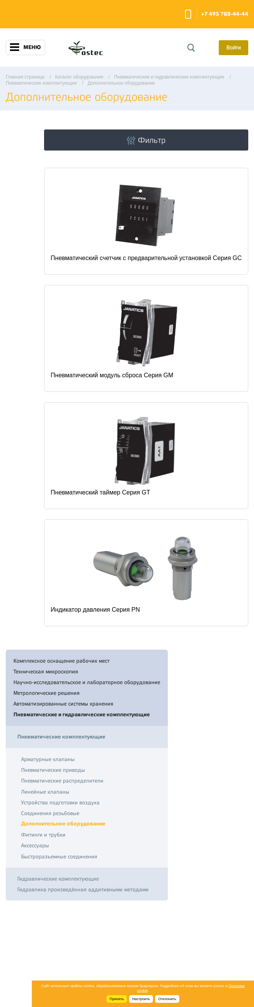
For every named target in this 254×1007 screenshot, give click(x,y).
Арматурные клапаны (48, 759)
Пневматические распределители (62, 781)
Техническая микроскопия (45, 671)
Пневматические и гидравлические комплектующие (81, 714)
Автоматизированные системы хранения (63, 704)
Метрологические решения (46, 693)
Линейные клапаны (45, 792)
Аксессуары (35, 845)
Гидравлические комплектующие (58, 879)
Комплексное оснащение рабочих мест (61, 661)
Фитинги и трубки (43, 835)
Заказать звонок (188, 14)
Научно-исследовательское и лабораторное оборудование (86, 682)
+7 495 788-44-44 (224, 14)
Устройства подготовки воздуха (60, 802)
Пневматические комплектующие (61, 737)
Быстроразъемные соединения (59, 856)
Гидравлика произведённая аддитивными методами (83, 889)
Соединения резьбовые (50, 813)
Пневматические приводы (53, 770)
